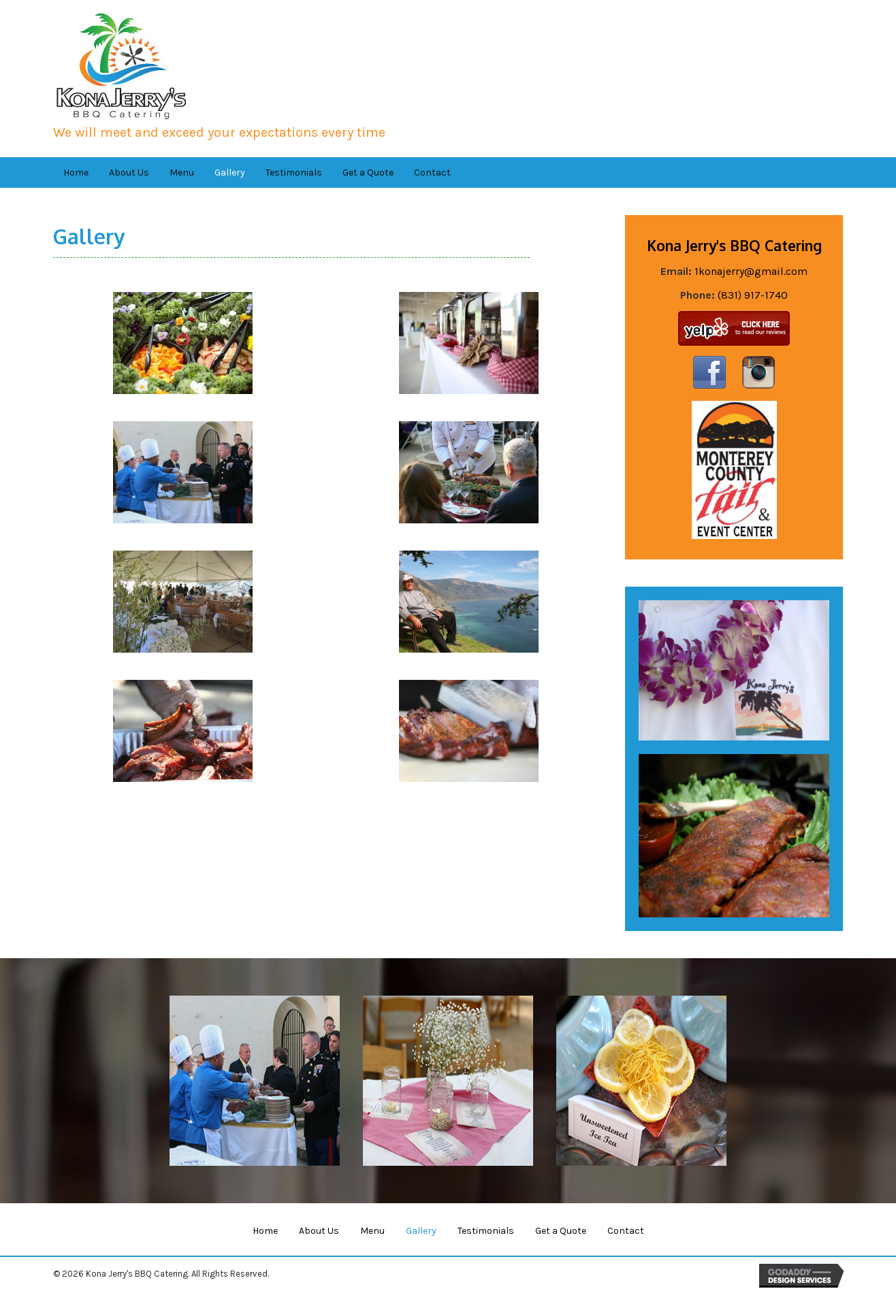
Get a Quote (560, 1231)
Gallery (421, 1231)
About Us (319, 1231)
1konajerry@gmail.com (750, 271)
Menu (372, 1231)
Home (265, 1231)
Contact (625, 1231)
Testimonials (486, 1231)
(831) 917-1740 (753, 295)
